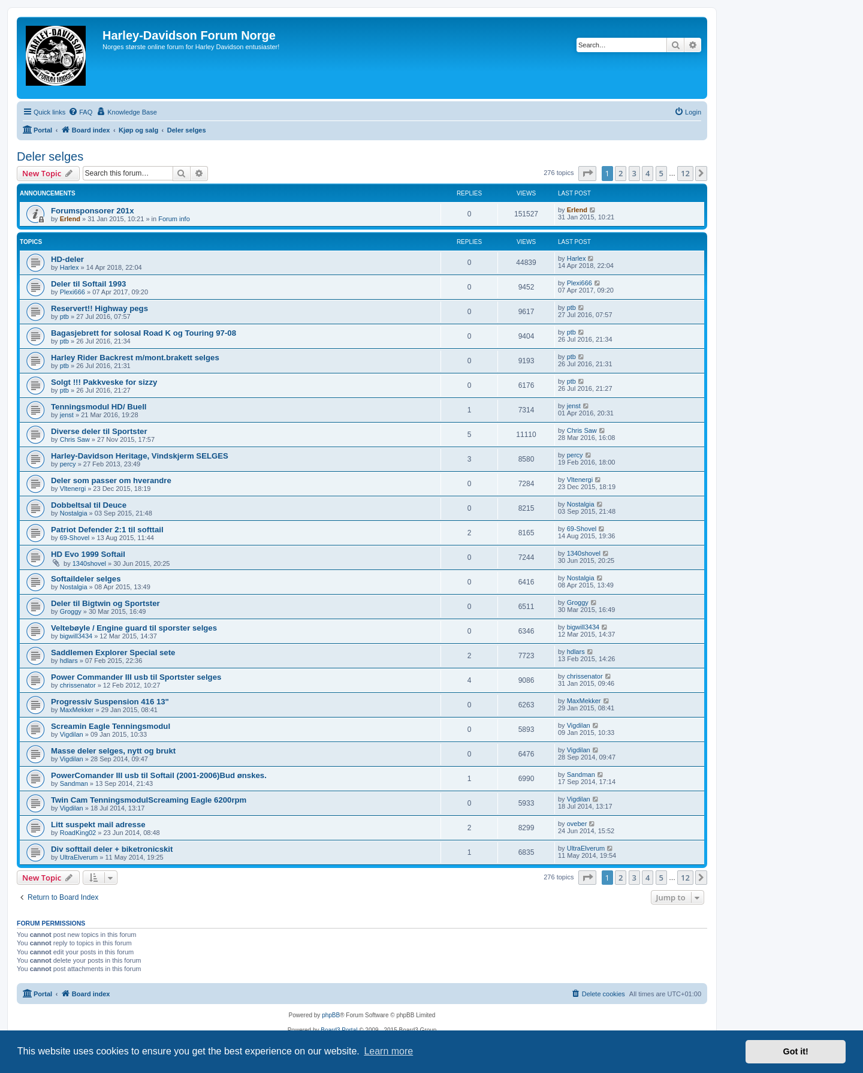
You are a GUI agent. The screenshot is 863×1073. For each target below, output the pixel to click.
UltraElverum (79, 857)
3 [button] (634, 173)
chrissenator (78, 685)
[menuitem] (80, 112)
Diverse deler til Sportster (99, 431)
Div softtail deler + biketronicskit (112, 849)
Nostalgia (73, 513)
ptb (64, 316)
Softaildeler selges (86, 578)
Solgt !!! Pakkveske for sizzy (104, 382)
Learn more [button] (388, 1051)
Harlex (69, 267)
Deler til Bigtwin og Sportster (105, 603)
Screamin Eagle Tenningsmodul (110, 726)
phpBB (331, 1015)
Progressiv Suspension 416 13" (110, 701)
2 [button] (620, 173)
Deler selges (50, 156)
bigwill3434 (76, 636)
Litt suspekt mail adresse (98, 824)
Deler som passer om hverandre (111, 480)
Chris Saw (75, 439)
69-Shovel (75, 537)
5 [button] (661, 173)
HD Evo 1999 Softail (88, 554)
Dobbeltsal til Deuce (88, 505)
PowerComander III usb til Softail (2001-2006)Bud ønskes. (159, 775)
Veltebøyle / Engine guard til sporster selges (134, 627)
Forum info (174, 218)
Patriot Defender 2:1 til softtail (107, 529)
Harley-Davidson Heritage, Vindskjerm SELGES (139, 455)
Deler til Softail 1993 (88, 283)
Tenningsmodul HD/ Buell (98, 406)
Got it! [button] (795, 1051)
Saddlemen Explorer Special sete (113, 652)
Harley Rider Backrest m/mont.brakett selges (135, 357)
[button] (587, 173)
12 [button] (685, 173)
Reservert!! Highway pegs (99, 308)
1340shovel (89, 563)
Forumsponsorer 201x (92, 210)
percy (68, 464)
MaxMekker (77, 709)
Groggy (71, 611)
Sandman (74, 783)
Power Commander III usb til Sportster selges (136, 677)
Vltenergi (73, 488)
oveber (577, 823)
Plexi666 (72, 292)
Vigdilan (71, 734)
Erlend (70, 218)
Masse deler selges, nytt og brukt (113, 750)
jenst (67, 414)
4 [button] (647, 173)
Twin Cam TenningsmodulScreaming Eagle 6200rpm (148, 799)
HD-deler (67, 259)
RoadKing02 (78, 832)
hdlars (69, 660)
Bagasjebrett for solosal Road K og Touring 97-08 (143, 332)
